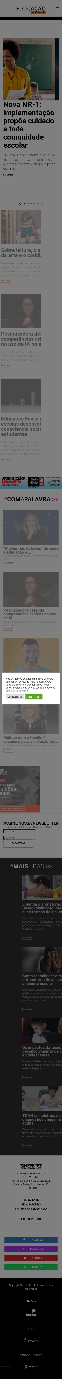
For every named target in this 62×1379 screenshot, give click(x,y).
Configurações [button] (15, 697)
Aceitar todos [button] (34, 697)
